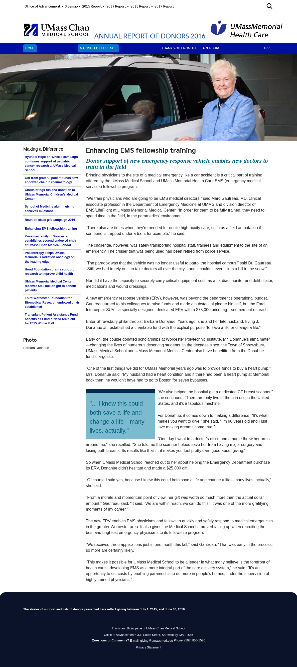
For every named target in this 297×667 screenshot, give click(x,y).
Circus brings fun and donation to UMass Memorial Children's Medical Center (51, 194)
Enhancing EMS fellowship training (51, 228)
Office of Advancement (43, 6)
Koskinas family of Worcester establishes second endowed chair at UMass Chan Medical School (50, 241)
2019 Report (164, 6)
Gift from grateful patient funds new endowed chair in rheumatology (51, 180)
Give (268, 48)
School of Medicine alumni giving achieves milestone (49, 209)
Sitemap (71, 6)
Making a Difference (98, 48)
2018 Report (140, 6)
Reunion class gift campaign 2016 (50, 220)
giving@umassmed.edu (157, 640)
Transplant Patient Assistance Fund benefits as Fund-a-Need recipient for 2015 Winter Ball (51, 319)
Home (30, 48)
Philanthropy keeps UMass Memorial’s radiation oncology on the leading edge (50, 257)
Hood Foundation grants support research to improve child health (49, 272)
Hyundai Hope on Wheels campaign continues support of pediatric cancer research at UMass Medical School (51, 163)
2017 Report (116, 6)
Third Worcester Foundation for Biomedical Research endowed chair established (52, 302)
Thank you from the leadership (190, 48)
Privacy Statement (148, 647)
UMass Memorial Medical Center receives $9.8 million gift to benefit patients (50, 286)
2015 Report (92, 6)
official (130, 628)
